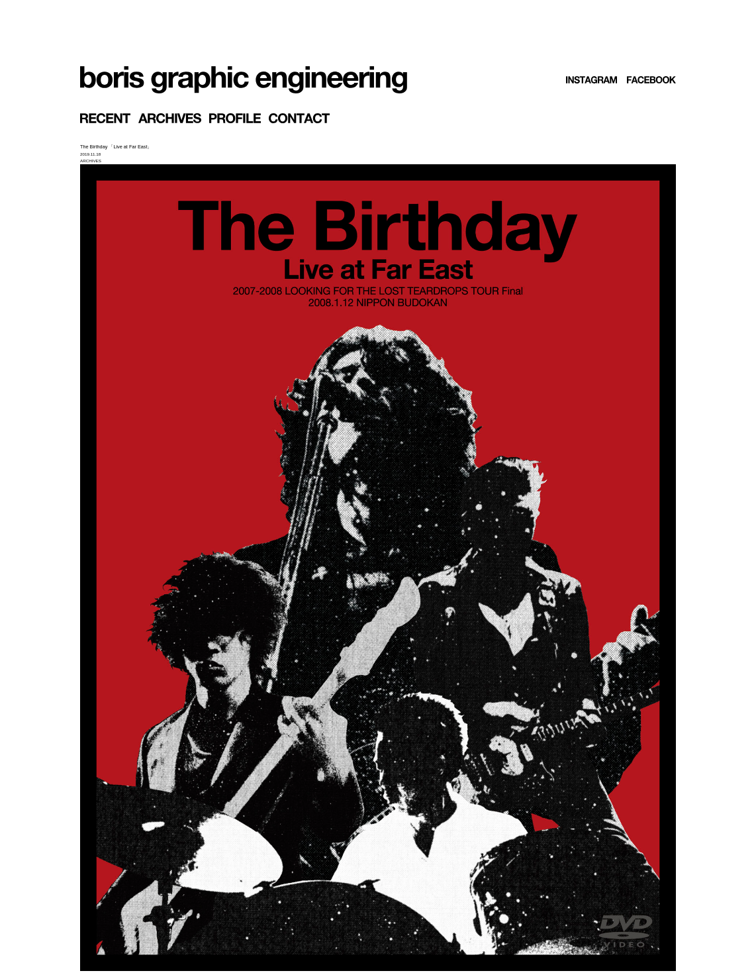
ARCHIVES (90, 160)
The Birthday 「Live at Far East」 (116, 147)
